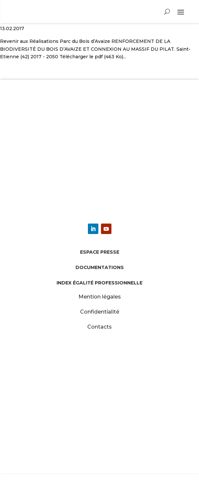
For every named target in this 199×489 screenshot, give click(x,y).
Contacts (99, 327)
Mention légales (99, 297)
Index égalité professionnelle (99, 282)
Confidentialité (99, 312)
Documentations (99, 267)
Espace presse (99, 252)
